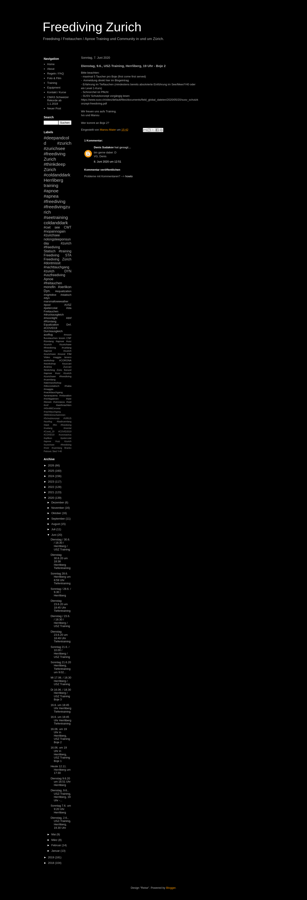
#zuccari (66, 363)
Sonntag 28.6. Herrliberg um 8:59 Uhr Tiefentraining (61, 578)
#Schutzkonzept (51, 418)
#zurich (49, 271)
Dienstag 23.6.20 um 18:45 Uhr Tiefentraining (60, 605)
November (58, 507)
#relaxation (65, 395)
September (58, 518)
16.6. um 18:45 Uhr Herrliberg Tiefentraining (61, 708)
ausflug (48, 334)
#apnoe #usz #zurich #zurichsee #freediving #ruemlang (57, 376)
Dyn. (47, 291)
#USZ (67, 304)
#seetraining (56, 217)
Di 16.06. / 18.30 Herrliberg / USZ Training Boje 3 (61, 694)
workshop (49, 360)
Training (52, 82)
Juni (54, 534)
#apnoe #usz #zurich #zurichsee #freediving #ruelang (57, 344)
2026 (51, 465)
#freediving (54, 201)
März (54, 839)
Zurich (50, 159)
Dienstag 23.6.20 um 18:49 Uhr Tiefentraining (60, 636)
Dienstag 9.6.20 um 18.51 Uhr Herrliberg (61, 782)
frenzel (67, 370)
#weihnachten (63, 405)
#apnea (51, 196)
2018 (51, 862)
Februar (56, 845)
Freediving (51, 255)
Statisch (49, 251)
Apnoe (48, 279)
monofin (49, 287)
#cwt (47, 227)
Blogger (170, 887)
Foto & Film (54, 78)
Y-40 (59, 451)
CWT (67, 227)
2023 (51, 481)
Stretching (49, 370)
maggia (57, 357)
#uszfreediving (54, 275)
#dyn (47, 298)
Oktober (56, 513)
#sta (68, 308)
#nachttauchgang (56, 267)
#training (65, 251)
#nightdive (50, 294)
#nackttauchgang (53, 392)
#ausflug (48, 421)
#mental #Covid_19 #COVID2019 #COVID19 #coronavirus (57, 431)
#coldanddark (57, 174)
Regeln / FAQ (55, 73)
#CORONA (65, 360)
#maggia (48, 389)
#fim (55, 425)
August (56, 524)
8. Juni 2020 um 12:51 (107, 161)
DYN (67, 271)
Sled (54, 451)
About (50, 68)
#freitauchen (53, 283)
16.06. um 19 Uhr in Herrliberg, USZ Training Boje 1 (60, 754)
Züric (59, 370)
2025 (51, 470)
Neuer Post (54, 108)
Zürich (50, 169)
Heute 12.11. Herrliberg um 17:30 (61, 769)
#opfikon (48, 438)
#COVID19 (50, 328)
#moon (67, 334)
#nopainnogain (54, 231)
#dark (46, 425)
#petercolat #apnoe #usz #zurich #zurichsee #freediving (57, 441)
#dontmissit (52, 263)
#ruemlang (57, 448)
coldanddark (56, 222)
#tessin (48, 401)
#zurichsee (52, 235)
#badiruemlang (64, 421)
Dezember (58, 502)
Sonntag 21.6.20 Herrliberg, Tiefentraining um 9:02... (61, 667)
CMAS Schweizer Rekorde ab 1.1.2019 (58, 100)
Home (51, 64)
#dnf (68, 318)
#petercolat (50, 308)
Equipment (53, 87)
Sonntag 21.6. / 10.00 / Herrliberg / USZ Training (60, 652)
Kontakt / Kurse (56, 92)
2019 (51, 857)
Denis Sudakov (104, 147)
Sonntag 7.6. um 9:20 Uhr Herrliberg (61, 809)
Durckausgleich (53, 331)
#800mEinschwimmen (54, 415)
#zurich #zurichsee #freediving (57, 148)
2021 (51, 492)
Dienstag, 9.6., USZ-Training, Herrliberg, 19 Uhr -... (61, 795)
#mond (61, 354)
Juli (53, 529)
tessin (62, 338)
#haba (67, 385)
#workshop (50, 363)
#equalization (63, 291)
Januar (56, 850)
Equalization (51, 324)
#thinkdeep (54, 164)
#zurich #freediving (57, 245)
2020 (51, 497)
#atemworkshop (52, 382)
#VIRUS (67, 418)
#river (46, 448)
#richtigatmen (51, 398)
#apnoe (51, 190)
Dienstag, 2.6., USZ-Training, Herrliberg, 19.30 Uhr (61, 822)
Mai (54, 834)
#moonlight (50, 318)
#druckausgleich (54, 314)
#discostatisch (51, 385)
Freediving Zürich (57, 259)
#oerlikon (64, 287)
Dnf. (68, 324)
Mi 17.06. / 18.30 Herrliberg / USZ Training (61, 681)
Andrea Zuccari (57, 366)
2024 (51, 476)
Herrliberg (53, 180)
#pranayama (51, 395)
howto (129, 176)
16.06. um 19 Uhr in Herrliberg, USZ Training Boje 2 (60, 735)
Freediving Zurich (92, 27)
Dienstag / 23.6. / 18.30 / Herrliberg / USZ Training (60, 621)
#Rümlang (50, 321)
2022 (51, 487)
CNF (68, 338)
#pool (47, 304)
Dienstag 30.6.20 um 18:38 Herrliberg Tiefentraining (60, 561)
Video (47, 357)
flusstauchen (51, 338)
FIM (69, 354)
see (57, 227)
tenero (67, 357)
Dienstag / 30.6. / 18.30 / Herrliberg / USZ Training (60, 544)
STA (68, 255)
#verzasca (59, 401)
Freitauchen (51, 311)
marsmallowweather (56, 301)
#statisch (66, 294)
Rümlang (49, 341)
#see (68, 398)
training (51, 185)
